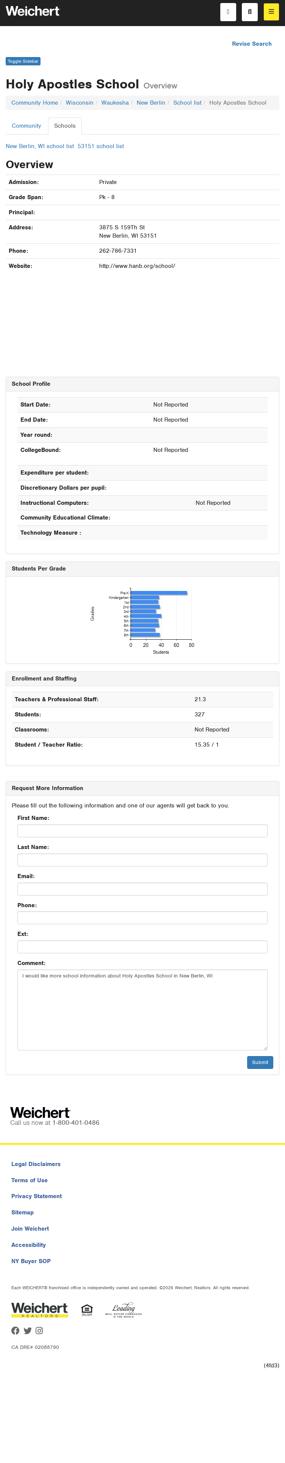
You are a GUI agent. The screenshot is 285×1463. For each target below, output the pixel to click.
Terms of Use (29, 1180)
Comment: (31, 963)
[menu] (271, 12)
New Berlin (151, 103)
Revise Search (252, 44)
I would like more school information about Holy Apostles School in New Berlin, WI (142, 1010)
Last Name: (33, 847)
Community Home (34, 103)
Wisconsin (79, 103)
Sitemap (22, 1212)
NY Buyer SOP (31, 1261)
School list (187, 103)
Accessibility (28, 1245)
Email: (25, 876)
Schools (65, 126)
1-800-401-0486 (76, 1122)
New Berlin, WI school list (40, 146)
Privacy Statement (36, 1196)
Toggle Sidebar (23, 61)
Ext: (22, 934)
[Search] (250, 12)
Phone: (27, 905)
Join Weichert (30, 1229)
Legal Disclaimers (36, 1164)
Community (26, 126)
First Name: (33, 818)
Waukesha (115, 103)
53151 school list (101, 146)
